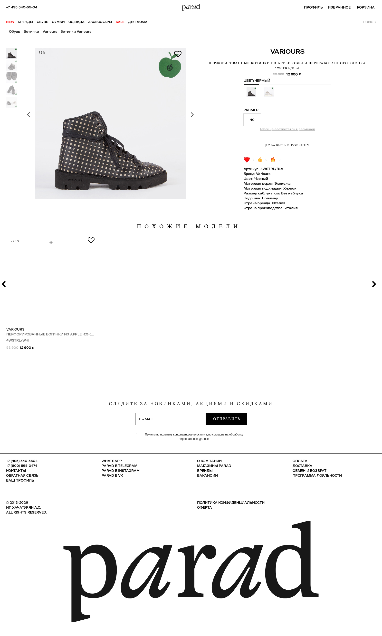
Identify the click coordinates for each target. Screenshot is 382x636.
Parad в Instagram (121, 471)
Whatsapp (112, 461)
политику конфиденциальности (181, 434)
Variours (287, 51)
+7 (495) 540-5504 (22, 461)
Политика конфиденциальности (231, 503)
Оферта (204, 507)
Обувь (42, 22)
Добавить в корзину (287, 145)
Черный (261, 179)
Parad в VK (112, 475)
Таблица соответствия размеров (287, 129)
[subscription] (170, 419)
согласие (218, 434)
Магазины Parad (214, 466)
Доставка (302, 466)
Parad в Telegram (119, 466)
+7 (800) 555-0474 (21, 466)
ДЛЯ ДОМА (137, 22)
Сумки (58, 22)
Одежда (76, 22)
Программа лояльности (317, 475)
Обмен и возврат (309, 471)
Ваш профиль (20, 480)
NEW (10, 22)
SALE (120, 22)
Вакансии (207, 475)
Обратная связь (22, 475)
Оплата (300, 461)
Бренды (25, 22)
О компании (209, 461)
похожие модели (189, 226)
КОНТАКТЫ (16, 471)
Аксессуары (100, 22)
